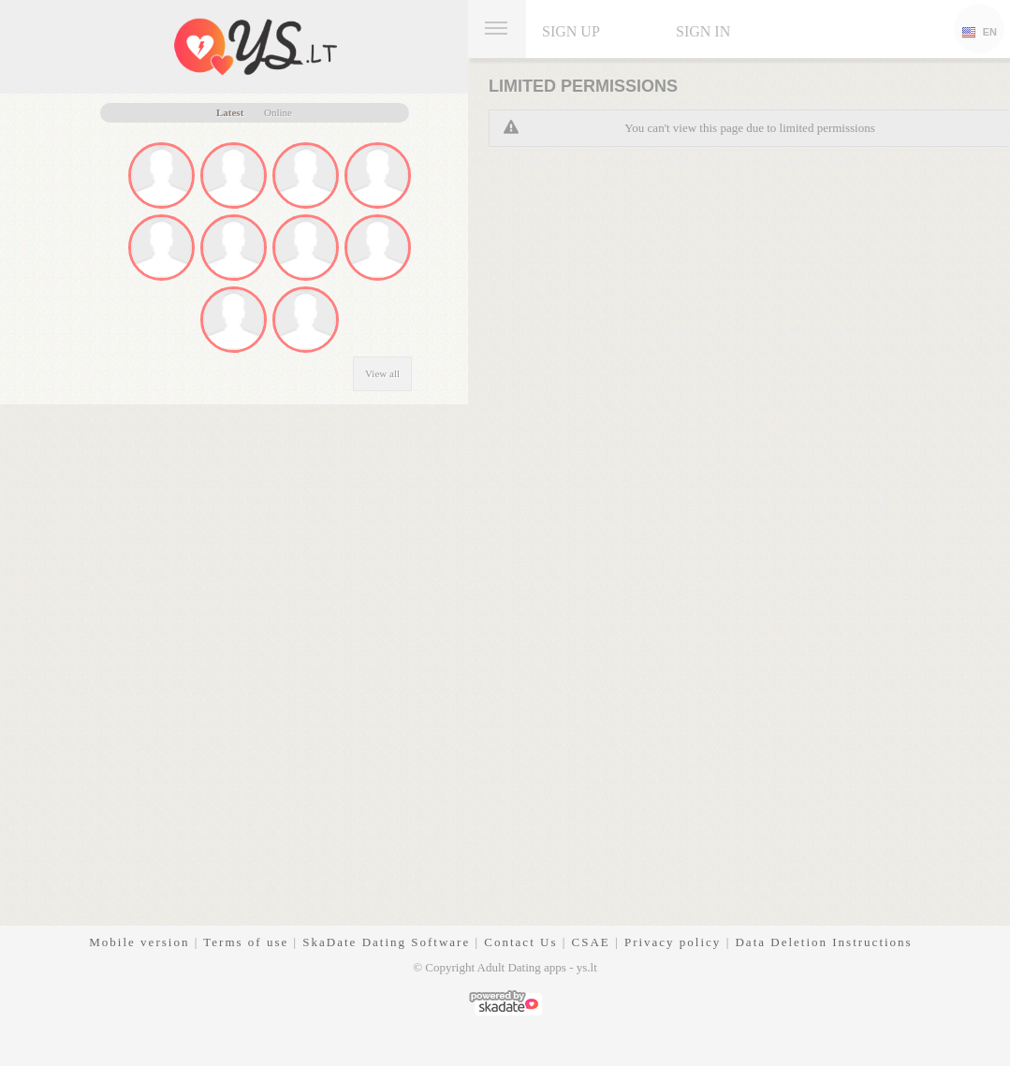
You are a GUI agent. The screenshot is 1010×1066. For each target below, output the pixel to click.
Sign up (571, 31)
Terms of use (245, 942)
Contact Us (520, 942)
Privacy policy (672, 942)
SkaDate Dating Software (386, 942)
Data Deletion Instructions (823, 942)
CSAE (591, 942)
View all (382, 373)
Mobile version (139, 942)
